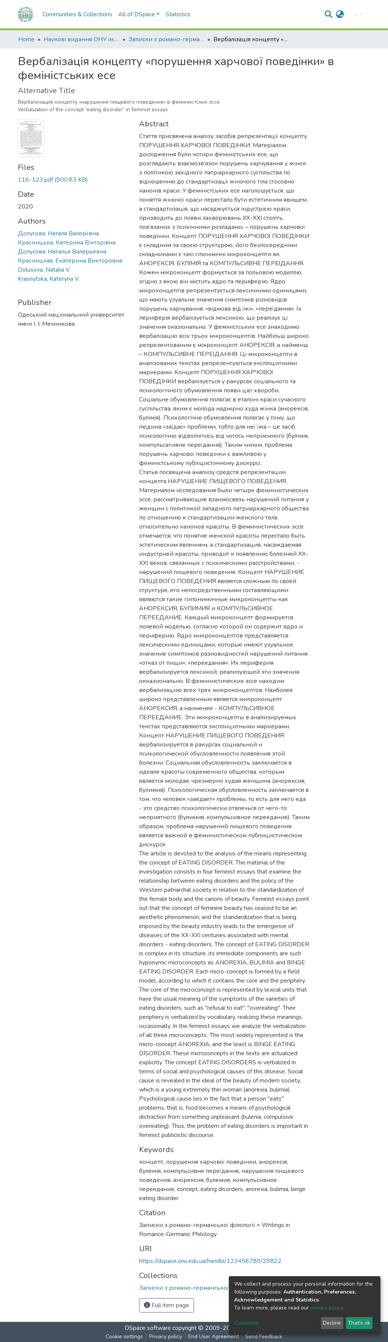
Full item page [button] (166, 1305)
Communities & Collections (77, 14)
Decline (332, 1322)
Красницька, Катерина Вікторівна (67, 242)
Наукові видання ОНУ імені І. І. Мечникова (81, 39)
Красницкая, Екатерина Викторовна (70, 261)
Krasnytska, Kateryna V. (49, 279)
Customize (246, 1322)
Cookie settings (124, 1336)
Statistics (178, 14)
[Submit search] (329, 14)
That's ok (359, 1322)
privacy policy (326, 1307)
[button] (340, 14)
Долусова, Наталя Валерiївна (58, 233)
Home (26, 39)
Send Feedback (263, 1336)
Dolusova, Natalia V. (44, 270)
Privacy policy (165, 1336)
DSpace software (148, 1328)
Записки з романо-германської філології (166, 39)
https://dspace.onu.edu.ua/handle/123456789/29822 (210, 1261)
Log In (356, 14)
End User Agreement (213, 1336)
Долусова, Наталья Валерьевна (62, 251)
